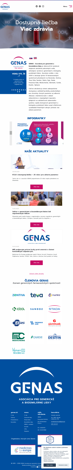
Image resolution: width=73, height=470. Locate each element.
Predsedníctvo (14, 420)
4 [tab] (17, 90)
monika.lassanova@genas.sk (58, 421)
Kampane (26, 431)
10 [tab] (19, 92)
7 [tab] (23, 90)
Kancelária (13, 422)
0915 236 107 (54, 424)
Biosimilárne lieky (28, 422)
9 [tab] (17, 92)
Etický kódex (27, 420)
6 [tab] (21, 90)
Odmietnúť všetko (63, 465)
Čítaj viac (36, 187)
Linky (25, 429)
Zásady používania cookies (29, 465)
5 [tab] (19, 90)
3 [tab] (15, 90)
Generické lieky (28, 417)
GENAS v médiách (28, 424)
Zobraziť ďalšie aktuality (36, 274)
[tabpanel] (18, 83)
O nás (12, 415)
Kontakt (26, 426)
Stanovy (13, 417)
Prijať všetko (50, 465)
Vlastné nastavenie (49, 460)
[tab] (30, 58)
